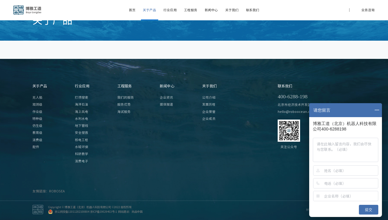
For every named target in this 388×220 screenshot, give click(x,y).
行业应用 (170, 10)
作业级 (37, 111)
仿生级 (37, 125)
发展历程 (209, 104)
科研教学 (81, 153)
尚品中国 (137, 211)
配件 (35, 146)
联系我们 (252, 10)
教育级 (37, 132)
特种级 (37, 118)
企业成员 (209, 118)
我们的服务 (125, 97)
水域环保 (81, 146)
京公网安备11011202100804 (72, 211)
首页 (132, 10)
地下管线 (81, 125)
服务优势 (124, 104)
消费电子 (81, 161)
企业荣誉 (209, 111)
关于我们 (232, 10)
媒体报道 (166, 104)
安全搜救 (81, 132)
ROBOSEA (57, 191)
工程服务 (190, 10)
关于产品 (149, 10)
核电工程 (81, 139)
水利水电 (81, 118)
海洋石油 (81, 104)
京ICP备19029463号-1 (103, 211)
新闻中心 (211, 10)
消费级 (37, 139)
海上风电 (81, 111)
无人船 (37, 97)
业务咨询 (368, 10)
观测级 (37, 104)
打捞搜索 (81, 97)
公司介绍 (209, 97)
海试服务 (124, 111)
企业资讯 (166, 97)
